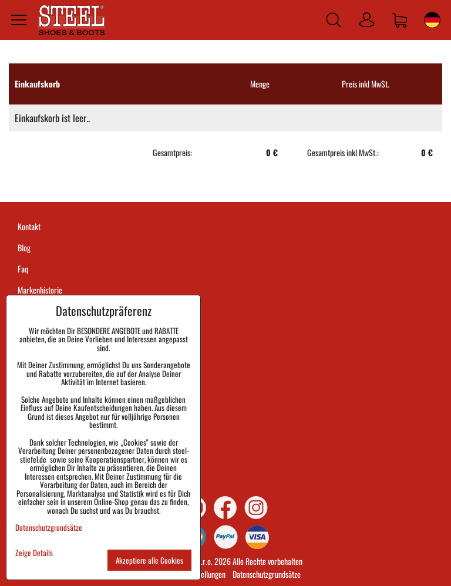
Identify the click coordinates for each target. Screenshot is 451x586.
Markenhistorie (40, 290)
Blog (24, 247)
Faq (23, 268)
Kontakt (29, 226)
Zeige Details (34, 552)
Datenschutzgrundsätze (267, 574)
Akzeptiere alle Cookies (149, 560)
